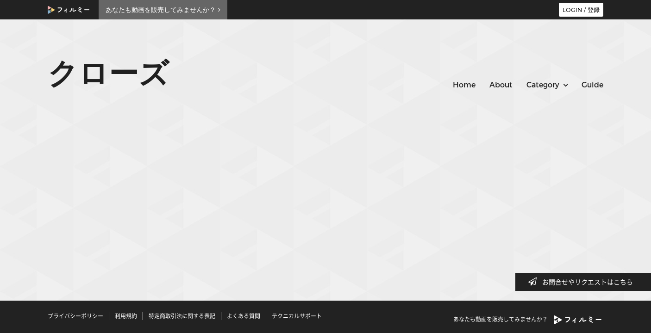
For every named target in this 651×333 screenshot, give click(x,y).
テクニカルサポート (297, 316)
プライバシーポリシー (75, 316)
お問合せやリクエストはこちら (583, 281)
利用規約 (126, 316)
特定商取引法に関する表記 (182, 316)
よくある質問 (243, 316)
